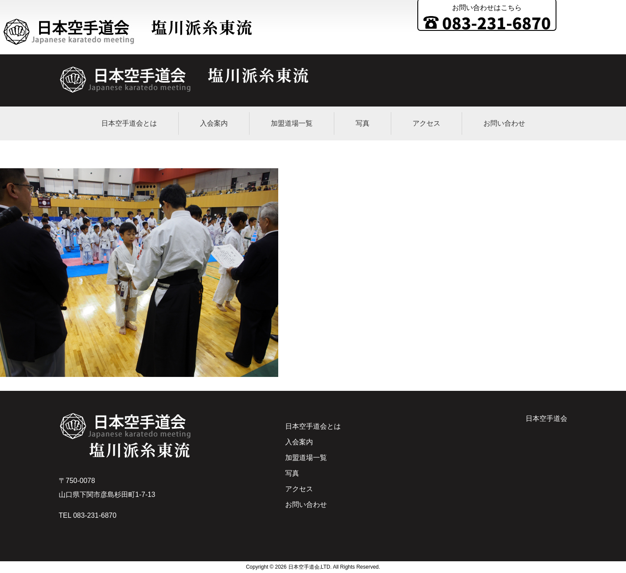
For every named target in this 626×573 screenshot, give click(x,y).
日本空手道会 (546, 418)
